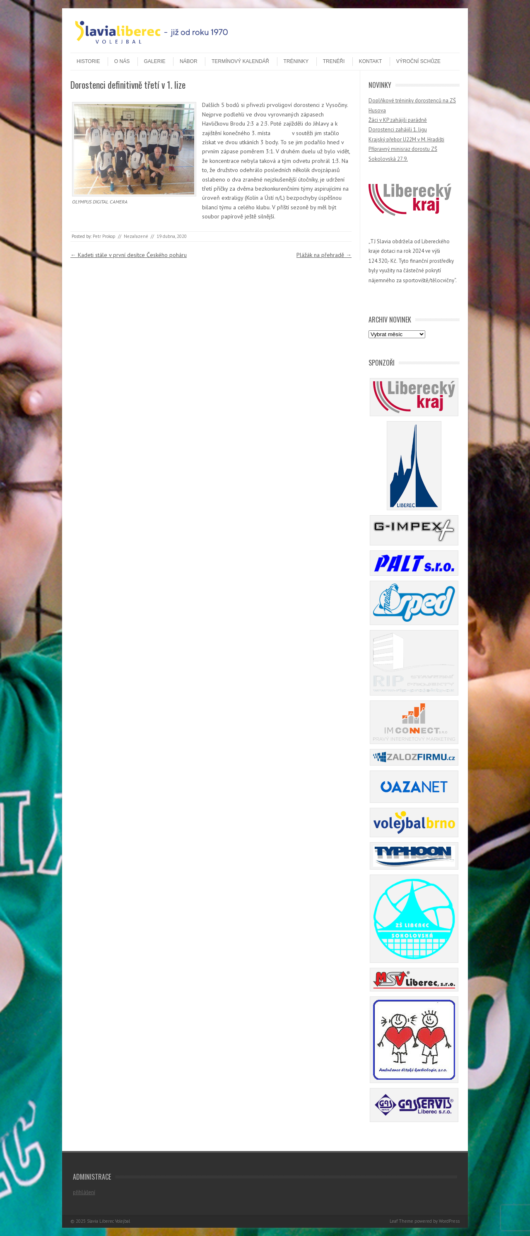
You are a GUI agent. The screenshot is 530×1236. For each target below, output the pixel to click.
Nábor (189, 61)
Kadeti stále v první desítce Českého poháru (128, 255)
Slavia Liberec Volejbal (108, 1221)
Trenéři (334, 61)
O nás (122, 61)
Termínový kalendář (240, 61)
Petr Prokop (104, 236)
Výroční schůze (418, 61)
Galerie (155, 61)
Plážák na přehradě (324, 255)
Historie (88, 61)
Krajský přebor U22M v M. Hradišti (406, 139)
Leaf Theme (401, 1221)
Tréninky (296, 61)
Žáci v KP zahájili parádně (398, 120)
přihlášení (84, 1192)
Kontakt (370, 61)
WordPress (449, 1221)
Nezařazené (136, 236)
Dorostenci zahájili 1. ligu (398, 129)
